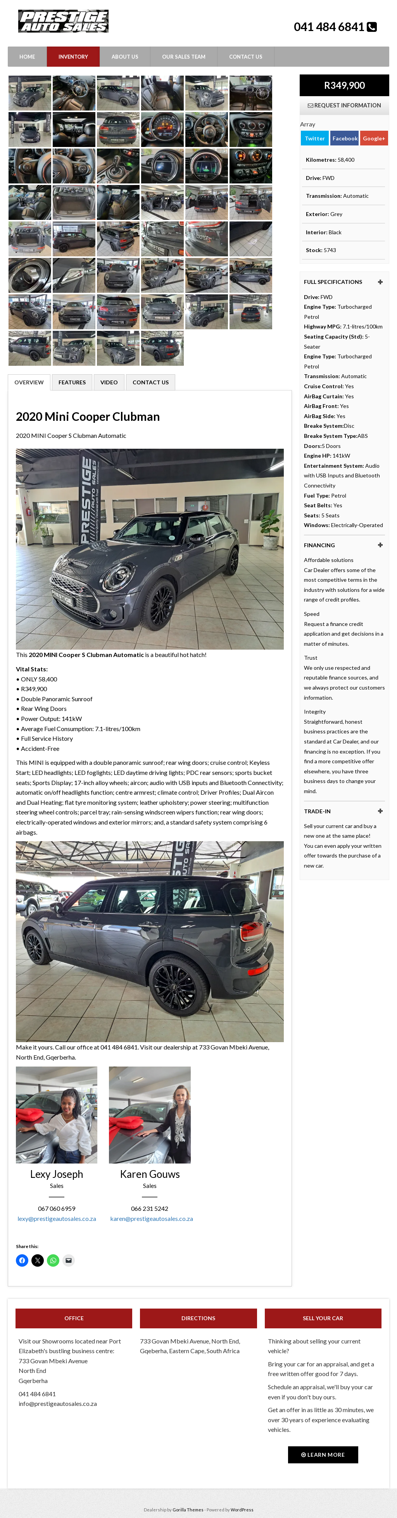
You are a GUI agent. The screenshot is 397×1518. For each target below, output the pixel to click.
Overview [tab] (29, 382)
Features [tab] (72, 382)
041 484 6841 (330, 26)
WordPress (242, 1509)
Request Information (344, 105)
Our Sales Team (183, 57)
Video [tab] (109, 382)
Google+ (374, 138)
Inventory (73, 57)
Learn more (323, 1454)
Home (27, 57)
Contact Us (245, 57)
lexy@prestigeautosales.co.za (56, 1218)
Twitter (315, 138)
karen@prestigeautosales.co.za (151, 1218)
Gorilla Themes (188, 1509)
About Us (125, 57)
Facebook (345, 138)
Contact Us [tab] (151, 382)
